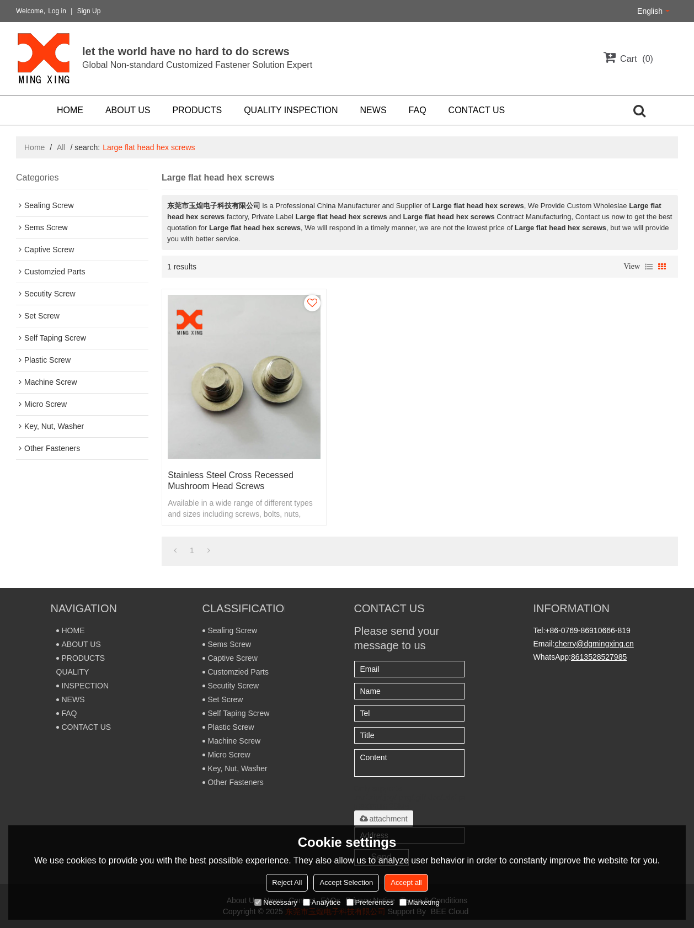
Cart (636, 58)
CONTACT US (477, 110)
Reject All (287, 882)
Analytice (322, 902)
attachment (384, 818)
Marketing (419, 902)
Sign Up (89, 11)
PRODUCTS (197, 110)
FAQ (417, 110)
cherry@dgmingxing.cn (593, 643)
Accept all (406, 882)
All (61, 147)
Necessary (275, 902)
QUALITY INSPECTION (291, 110)
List (648, 266)
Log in (57, 11)
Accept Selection (346, 882)
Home (34, 147)
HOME (70, 110)
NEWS (373, 110)
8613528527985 (599, 657)
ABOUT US (128, 110)
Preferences (370, 902)
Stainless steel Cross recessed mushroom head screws (230, 480)
